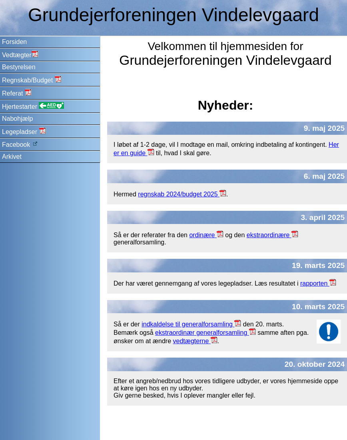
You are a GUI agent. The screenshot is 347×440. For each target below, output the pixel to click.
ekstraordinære (272, 235)
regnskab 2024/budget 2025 (182, 194)
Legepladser (24, 131)
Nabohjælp (17, 118)
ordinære (206, 235)
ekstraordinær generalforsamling (205, 332)
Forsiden (14, 41)
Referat (17, 93)
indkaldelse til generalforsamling (191, 324)
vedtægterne (195, 341)
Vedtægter (20, 54)
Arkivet (12, 156)
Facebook (20, 144)
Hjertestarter (33, 106)
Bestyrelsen (19, 67)
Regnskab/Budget (32, 80)
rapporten (318, 283)
